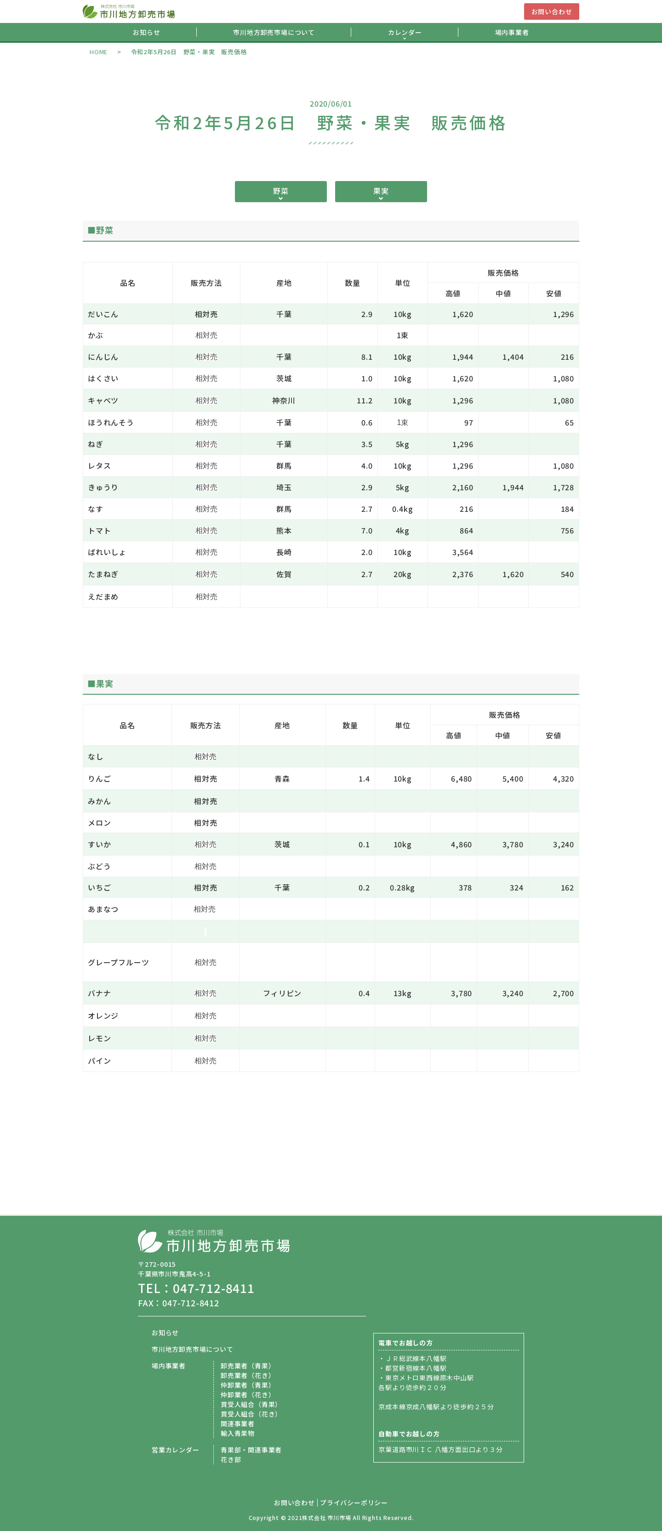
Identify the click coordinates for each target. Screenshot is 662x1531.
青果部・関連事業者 (251, 1449)
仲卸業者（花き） (248, 1394)
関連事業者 (238, 1423)
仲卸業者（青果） (248, 1384)
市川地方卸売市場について (274, 32)
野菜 (281, 190)
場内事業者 (512, 32)
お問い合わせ (551, 11)
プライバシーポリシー (354, 1503)
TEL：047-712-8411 (196, 1287)
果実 (381, 190)
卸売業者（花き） (248, 1375)
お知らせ (146, 32)
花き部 (231, 1459)
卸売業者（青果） (248, 1365)
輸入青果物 (238, 1433)
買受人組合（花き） (251, 1413)
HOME (99, 51)
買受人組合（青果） (251, 1404)
